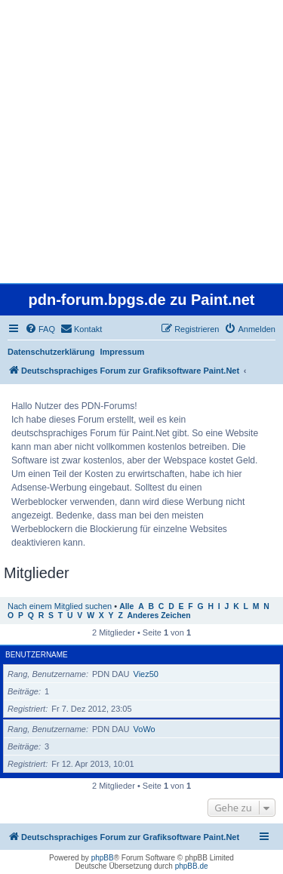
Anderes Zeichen (159, 615)
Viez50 (146, 674)
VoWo (144, 729)
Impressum (122, 351)
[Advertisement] (141, 141)
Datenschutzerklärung (51, 351)
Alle (126, 606)
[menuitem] (40, 329)
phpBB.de (191, 866)
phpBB (102, 858)
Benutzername (36, 655)
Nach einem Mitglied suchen (60, 606)
